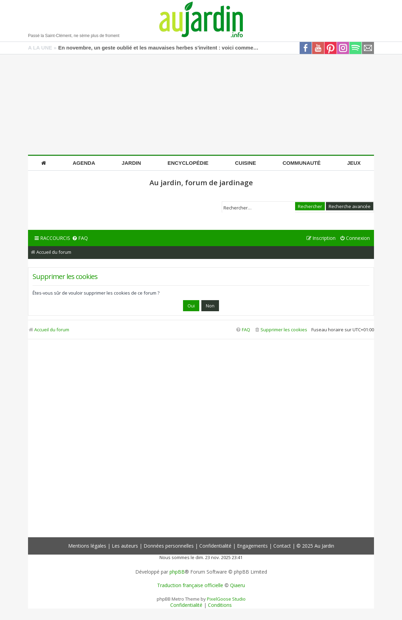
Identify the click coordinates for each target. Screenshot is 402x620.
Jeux (353, 163)
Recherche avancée (350, 206)
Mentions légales (87, 545)
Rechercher (310, 206)
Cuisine (245, 163)
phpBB (177, 572)
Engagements (252, 545)
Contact (282, 545)
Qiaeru (237, 585)
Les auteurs (125, 545)
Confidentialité (215, 545)
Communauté (302, 163)
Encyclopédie (187, 163)
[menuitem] (80, 238)
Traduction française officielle (190, 585)
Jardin (131, 163)
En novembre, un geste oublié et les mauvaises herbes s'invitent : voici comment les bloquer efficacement (158, 48)
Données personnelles (169, 545)
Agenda (84, 163)
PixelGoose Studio (226, 599)
